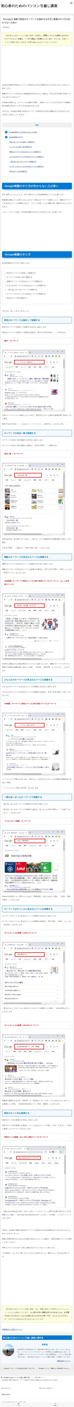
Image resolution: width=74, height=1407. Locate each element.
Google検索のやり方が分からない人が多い (23, 132)
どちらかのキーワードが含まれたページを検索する (27, 157)
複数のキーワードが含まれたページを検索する (25, 152)
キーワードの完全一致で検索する (21, 147)
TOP (16, 1377)
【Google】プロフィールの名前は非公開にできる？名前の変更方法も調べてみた (20, 1368)
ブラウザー (6, 27)
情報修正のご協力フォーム (12, 1329)
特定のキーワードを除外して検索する (22, 142)
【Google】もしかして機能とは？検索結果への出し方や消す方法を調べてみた (55, 1368)
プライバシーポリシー (46, 1388)
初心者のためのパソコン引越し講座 (29, 6)
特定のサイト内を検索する (18, 171)
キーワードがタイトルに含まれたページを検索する (27, 166)
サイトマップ (6, 1388)
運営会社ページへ (64, 1361)
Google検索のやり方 (16, 137)
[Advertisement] (37, 65)
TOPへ (55, 1404)
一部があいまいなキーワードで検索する (23, 161)
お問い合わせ (6, 1394)
